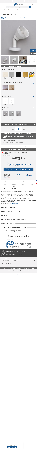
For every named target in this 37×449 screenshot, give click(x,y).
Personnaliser (9, 445)
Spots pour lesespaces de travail (10, 9)
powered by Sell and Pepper (15, 274)
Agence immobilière (31, 9)
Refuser (15, 445)
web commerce (22, 274)
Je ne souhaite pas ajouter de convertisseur (13, 142)
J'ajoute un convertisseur (9, 140)
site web (19, 274)
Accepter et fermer (12, 447)
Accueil (2, 9)
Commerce (21, 9)
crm (24, 274)
